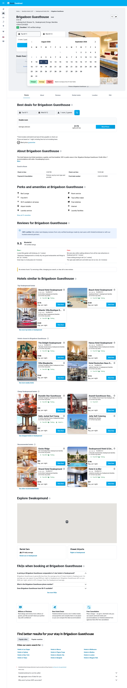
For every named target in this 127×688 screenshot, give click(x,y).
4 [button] (41, 57)
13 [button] (51, 62)
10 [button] (36, 62)
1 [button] (60, 52)
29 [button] (60, 71)
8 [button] (60, 57)
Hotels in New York (23, 655)
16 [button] (32, 67)
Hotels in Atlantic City (57, 655)
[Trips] (3, 31)
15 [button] (60, 62)
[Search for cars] (3, 17)
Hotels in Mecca (56, 649)
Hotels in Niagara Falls (91, 658)
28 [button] (55, 71)
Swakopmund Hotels (41, 11)
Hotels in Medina (89, 652)
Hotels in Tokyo (22, 658)
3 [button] (36, 57)
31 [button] (36, 76)
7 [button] (55, 57)
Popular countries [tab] (37, 639)
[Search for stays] (3, 13)
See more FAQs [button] (52, 592)
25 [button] (41, 71)
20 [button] (51, 67)
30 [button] (32, 76)
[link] (31, 330)
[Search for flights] (3, 9)
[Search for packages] (3, 22)
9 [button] (31, 62)
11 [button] (41, 62)
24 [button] (36, 71)
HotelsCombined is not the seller (68, 673)
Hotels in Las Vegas (24, 649)
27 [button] (51, 71)
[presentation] (88, 86)
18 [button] (41, 67)
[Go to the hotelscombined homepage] (15, 3)
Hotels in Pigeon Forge (58, 652)
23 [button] (32, 71)
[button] (3, 3)
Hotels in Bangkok (56, 658)
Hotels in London (89, 655)
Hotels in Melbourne (90, 649)
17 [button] (36, 67)
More (18, 161)
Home (18, 11)
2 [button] (31, 57)
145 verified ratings (34, 27)
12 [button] (46, 62)
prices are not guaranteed (59, 667)
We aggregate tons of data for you (68, 676)
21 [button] (55, 67)
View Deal (61, 304)
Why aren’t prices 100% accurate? (68, 680)
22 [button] (60, 67)
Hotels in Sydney (23, 652)
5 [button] (45, 57)
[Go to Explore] (3, 26)
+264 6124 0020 (22, 25)
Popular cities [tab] (23, 639)
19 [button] (46, 67)
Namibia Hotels (26, 11)
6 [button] (50, 57)
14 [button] (55, 62)
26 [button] (46, 71)
